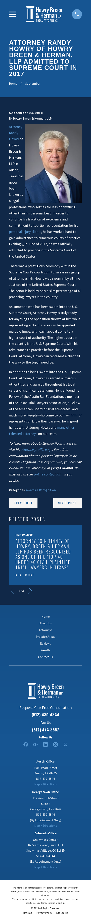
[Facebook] (25, 744)
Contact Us (45, 657)
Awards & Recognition (41, 490)
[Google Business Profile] (35, 744)
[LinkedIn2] (45, 744)
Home (45, 616)
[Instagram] (55, 744)
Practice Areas (45, 637)
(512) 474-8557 (45, 730)
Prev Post (23, 502)
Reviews (45, 643)
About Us (45, 623)
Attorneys (45, 630)
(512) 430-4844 (45, 715)
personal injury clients (25, 232)
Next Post (67, 502)
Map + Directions (45, 784)
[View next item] (30, 591)
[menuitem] (27, 913)
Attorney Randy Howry (15, 133)
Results (45, 650)
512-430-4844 (45, 779)
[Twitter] (65, 744)
